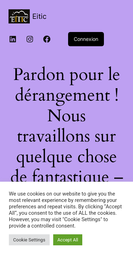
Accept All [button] (67, 239)
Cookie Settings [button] (29, 239)
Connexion (86, 39)
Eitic (39, 16)
